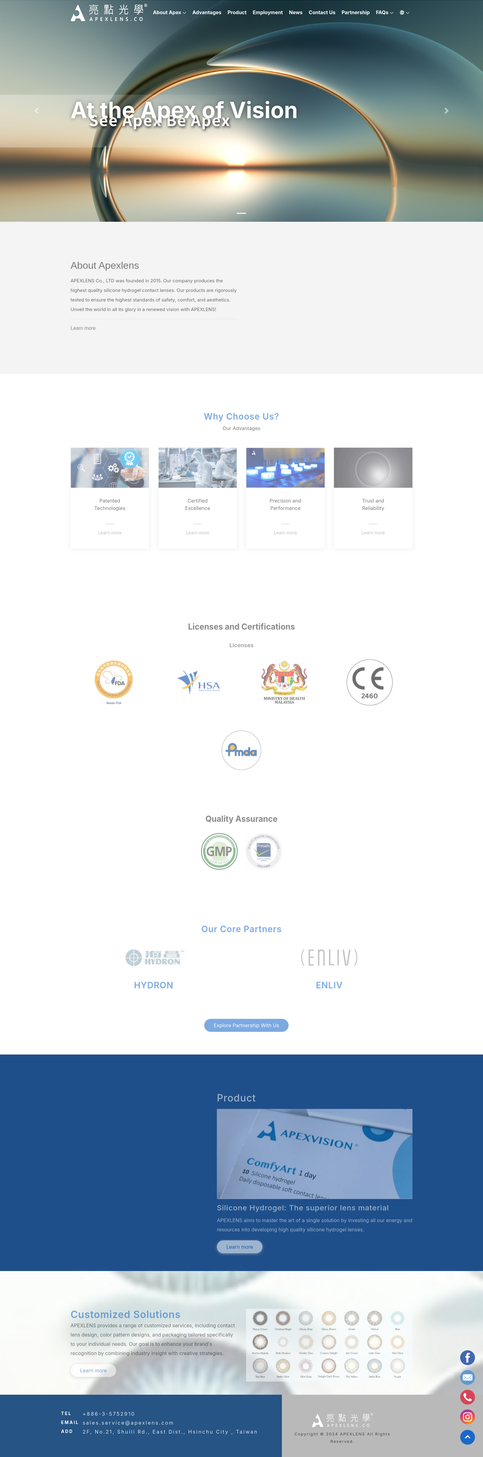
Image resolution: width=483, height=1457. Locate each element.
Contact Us (322, 12)
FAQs (382, 12)
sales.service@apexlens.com (128, 1423)
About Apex (167, 12)
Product (237, 12)
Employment (268, 12)
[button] (36, 111)
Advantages (206, 12)
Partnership (356, 12)
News (295, 12)
